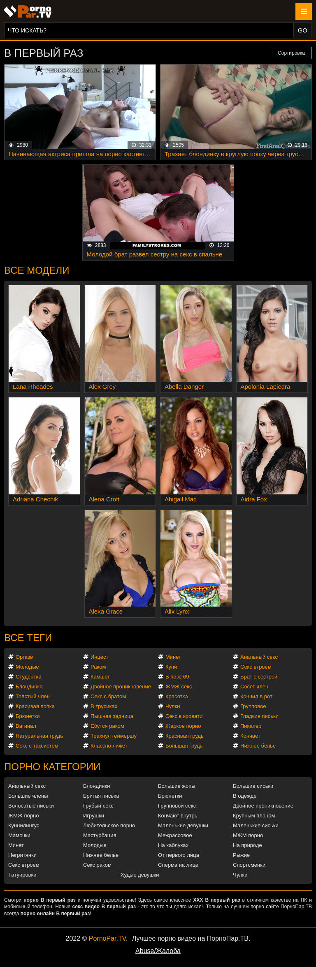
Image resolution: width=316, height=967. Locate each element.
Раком (98, 667)
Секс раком (97, 865)
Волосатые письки (31, 806)
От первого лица (178, 855)
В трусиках (104, 706)
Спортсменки (249, 865)
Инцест (100, 657)
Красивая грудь (184, 736)
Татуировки (22, 875)
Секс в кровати (183, 716)
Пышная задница (112, 716)
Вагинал (26, 726)
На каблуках (173, 845)
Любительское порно (109, 825)
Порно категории (52, 766)
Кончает (250, 736)
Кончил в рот (256, 696)
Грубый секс (98, 806)
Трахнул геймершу (114, 736)
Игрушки (93, 815)
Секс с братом (108, 696)
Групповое (253, 706)
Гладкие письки (259, 716)
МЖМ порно (248, 835)
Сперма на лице (178, 865)
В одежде (244, 796)
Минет (173, 657)
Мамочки (19, 835)
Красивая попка (35, 706)
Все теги (28, 637)
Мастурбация (99, 835)
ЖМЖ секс (178, 686)
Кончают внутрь (178, 815)
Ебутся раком (107, 726)
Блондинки (96, 786)
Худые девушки (140, 875)
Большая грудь (183, 746)
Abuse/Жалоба (158, 950)
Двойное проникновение (121, 686)
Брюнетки (28, 716)
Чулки (172, 706)
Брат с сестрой (258, 677)
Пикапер (250, 726)
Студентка (29, 677)
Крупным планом (254, 815)
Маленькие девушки (183, 825)
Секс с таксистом (37, 746)
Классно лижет (109, 746)
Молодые (27, 667)
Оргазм (25, 657)
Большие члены (28, 796)
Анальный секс (259, 657)
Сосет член (254, 686)
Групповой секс (177, 806)
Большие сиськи (253, 786)
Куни (171, 667)
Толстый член (33, 696)
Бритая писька (101, 796)
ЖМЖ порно (23, 815)
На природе (247, 845)
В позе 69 (177, 677)
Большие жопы (176, 786)
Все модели (37, 270)
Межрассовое (175, 835)
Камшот (100, 677)
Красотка (176, 696)
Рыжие (241, 855)
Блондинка (29, 686)
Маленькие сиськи (256, 825)
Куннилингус (23, 825)
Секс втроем (256, 667)
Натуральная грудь (39, 736)
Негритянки (22, 855)
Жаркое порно (183, 726)
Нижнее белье (258, 746)
